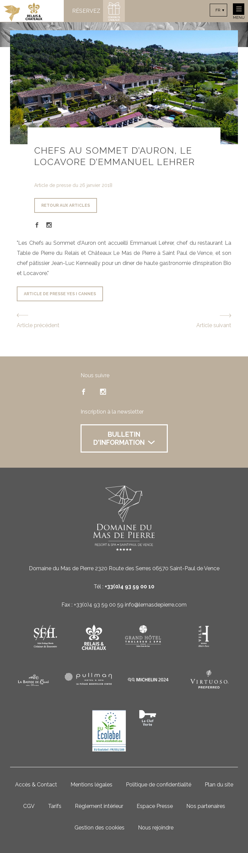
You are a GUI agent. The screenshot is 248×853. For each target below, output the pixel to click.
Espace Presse (155, 806)
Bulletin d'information (124, 438)
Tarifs (54, 806)
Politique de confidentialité (158, 784)
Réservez (86, 11)
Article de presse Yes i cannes (60, 294)
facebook (84, 392)
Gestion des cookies (100, 827)
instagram (103, 392)
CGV (29, 806)
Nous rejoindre (155, 827)
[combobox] (218, 10)
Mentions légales (91, 784)
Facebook (37, 225)
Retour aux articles (65, 205)
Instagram (49, 225)
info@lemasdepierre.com (156, 605)
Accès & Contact (36, 784)
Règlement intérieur (99, 806)
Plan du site (219, 784)
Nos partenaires (205, 806)
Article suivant (213, 325)
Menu (239, 11)
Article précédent (38, 325)
